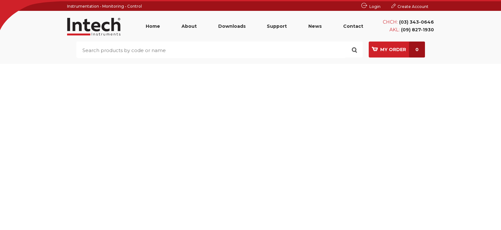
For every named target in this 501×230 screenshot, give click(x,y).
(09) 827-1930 (417, 30)
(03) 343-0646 (416, 22)
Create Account (412, 6)
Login (375, 6)
